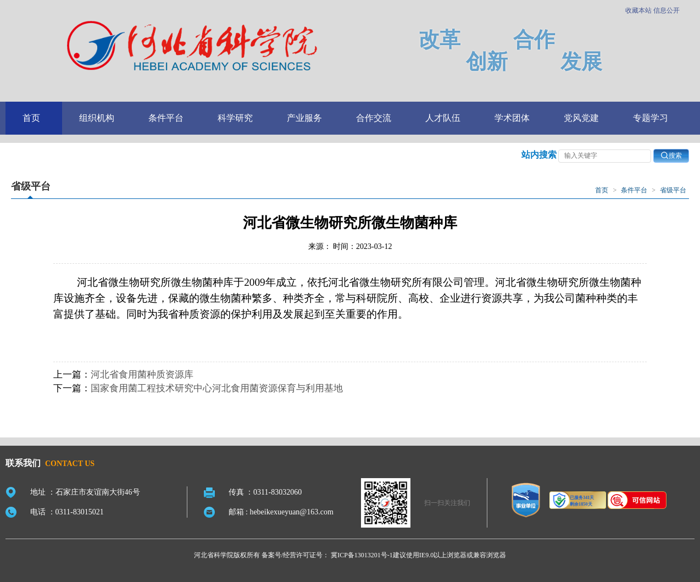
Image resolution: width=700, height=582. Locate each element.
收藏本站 (638, 10)
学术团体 (512, 118)
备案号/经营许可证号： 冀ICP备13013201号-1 (327, 555)
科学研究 (235, 118)
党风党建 (581, 118)
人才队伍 (442, 118)
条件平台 (166, 118)
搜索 (671, 155)
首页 (31, 118)
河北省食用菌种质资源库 (142, 374)
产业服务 (304, 118)
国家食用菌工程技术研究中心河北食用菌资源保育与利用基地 (217, 388)
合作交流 (373, 118)
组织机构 (96, 118)
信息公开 (666, 10)
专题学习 (650, 118)
